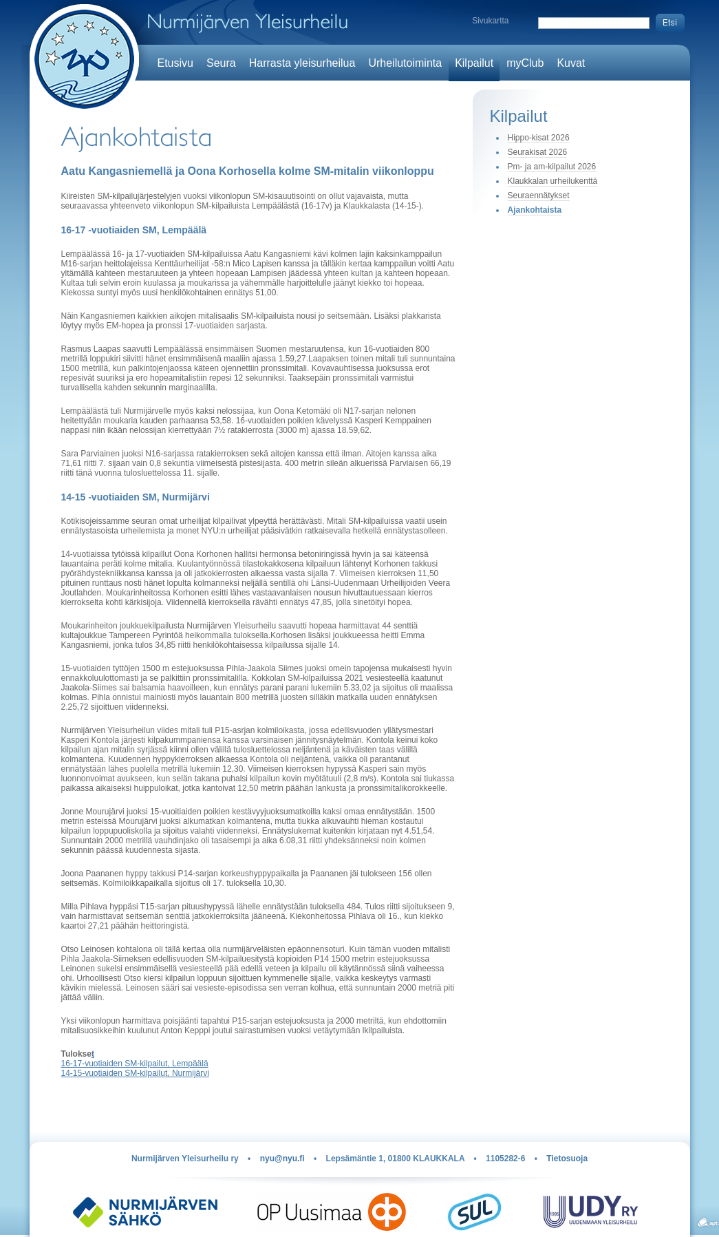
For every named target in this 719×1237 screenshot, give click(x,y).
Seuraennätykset (539, 195)
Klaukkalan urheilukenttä (553, 181)
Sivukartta (490, 20)
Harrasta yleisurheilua (302, 63)
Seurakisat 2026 (538, 152)
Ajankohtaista (535, 210)
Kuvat (571, 63)
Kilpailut (474, 63)
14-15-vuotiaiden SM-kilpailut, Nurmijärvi (135, 1073)
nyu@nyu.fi (282, 1158)
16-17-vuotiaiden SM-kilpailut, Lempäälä (134, 1063)
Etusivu (175, 63)
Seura (221, 63)
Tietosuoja (567, 1158)
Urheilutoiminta (405, 63)
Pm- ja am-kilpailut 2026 (552, 166)
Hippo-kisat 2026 (539, 137)
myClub (525, 63)
